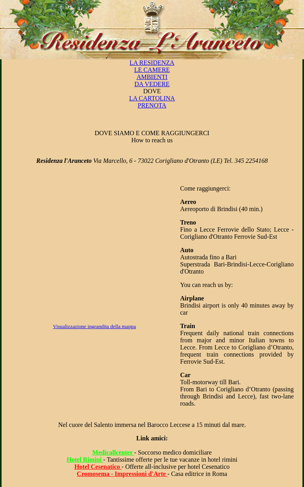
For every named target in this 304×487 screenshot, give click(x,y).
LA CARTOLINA (152, 98)
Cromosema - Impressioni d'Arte (122, 473)
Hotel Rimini (84, 459)
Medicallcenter (113, 452)
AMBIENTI (152, 77)
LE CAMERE (152, 69)
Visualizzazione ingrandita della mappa (94, 326)
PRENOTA (152, 105)
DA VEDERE (151, 84)
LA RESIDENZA (151, 62)
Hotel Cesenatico (98, 466)
